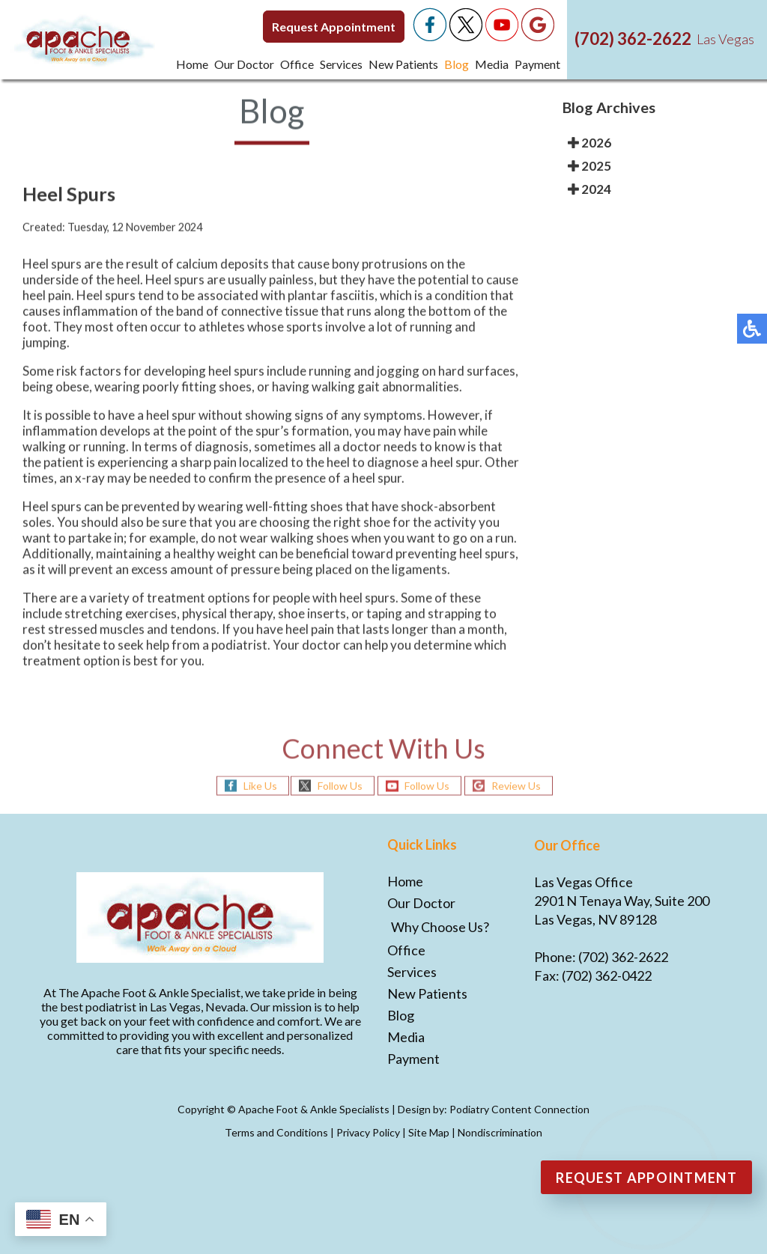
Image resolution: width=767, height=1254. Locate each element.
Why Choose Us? (440, 927)
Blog (456, 64)
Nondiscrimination (500, 1132)
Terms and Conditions (276, 1132)
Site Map (428, 1132)
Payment (537, 64)
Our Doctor (244, 64)
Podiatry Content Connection (519, 1109)
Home (192, 64)
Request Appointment (333, 26)
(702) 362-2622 (633, 38)
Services (341, 64)
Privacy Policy (368, 1132)
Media (492, 64)
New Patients (403, 64)
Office (297, 64)
